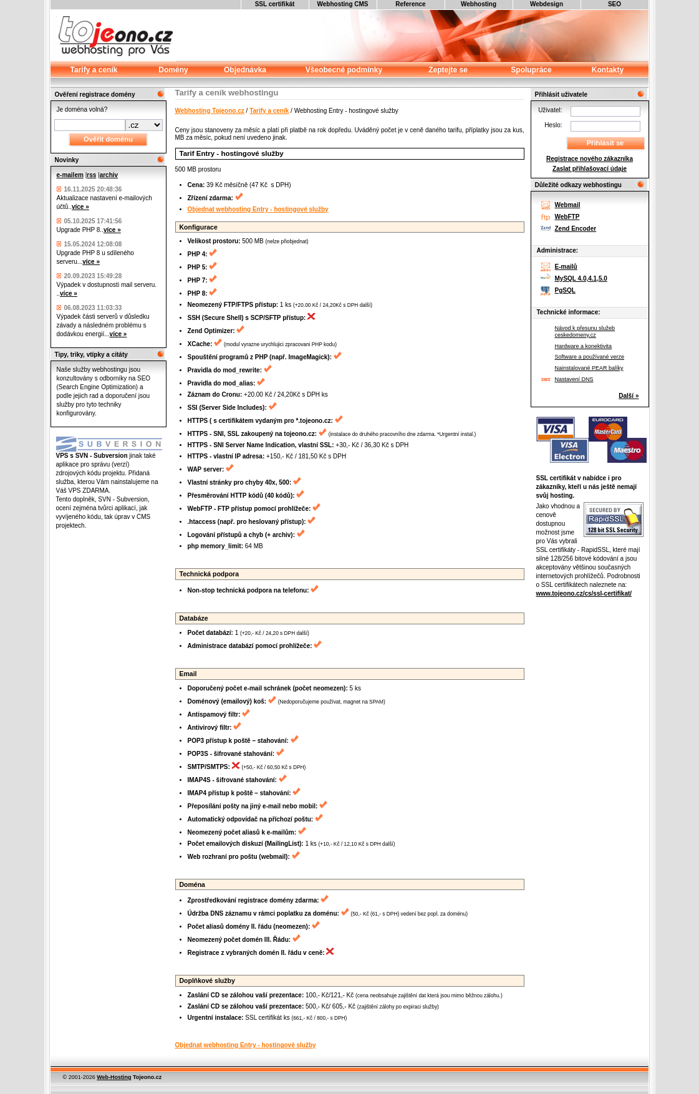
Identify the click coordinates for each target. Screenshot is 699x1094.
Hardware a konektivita (583, 346)
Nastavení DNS (574, 379)
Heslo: (553, 125)
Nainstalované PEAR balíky (589, 368)
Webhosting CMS (342, 4)
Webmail (568, 204)
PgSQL (565, 290)
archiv (109, 175)
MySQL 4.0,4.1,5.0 (581, 278)
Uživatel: (550, 110)
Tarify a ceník (269, 110)
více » (80, 206)
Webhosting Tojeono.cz (209, 110)
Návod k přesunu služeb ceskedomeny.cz (585, 331)
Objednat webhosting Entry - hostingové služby (258, 209)
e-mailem (70, 175)
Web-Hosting (114, 1077)
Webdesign (546, 4)
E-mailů (566, 266)
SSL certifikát (275, 4)
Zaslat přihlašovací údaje (589, 168)
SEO (614, 4)
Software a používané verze (590, 357)
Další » (629, 395)
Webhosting (478, 4)
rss (91, 175)
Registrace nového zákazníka (589, 158)
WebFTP (567, 216)
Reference (410, 4)
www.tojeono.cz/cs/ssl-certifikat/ (584, 593)
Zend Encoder (576, 228)
